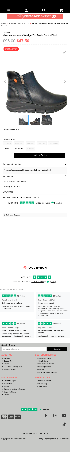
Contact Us (6, 361)
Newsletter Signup (9, 381)
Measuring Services (43, 367)
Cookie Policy (41, 386)
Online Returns (42, 361)
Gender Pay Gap (8, 369)
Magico (46, 439)
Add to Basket (39, 155)
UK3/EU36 (7, 143)
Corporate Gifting (9, 392)
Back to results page (13, 215)
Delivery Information (43, 358)
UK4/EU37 (19, 143)
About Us (6, 358)
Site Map (6, 386)
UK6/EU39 (41, 143)
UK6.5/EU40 (53, 143)
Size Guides (7, 384)
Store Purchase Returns (45, 364)
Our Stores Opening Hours (12, 367)
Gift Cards (40, 369)
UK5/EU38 (30, 143)
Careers (5, 364)
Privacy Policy (41, 384)
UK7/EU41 (7, 149)
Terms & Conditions (43, 381)
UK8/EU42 (19, 149)
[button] (65, 52)
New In (5, 395)
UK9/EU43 (30, 149)
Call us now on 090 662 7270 (35, 434)
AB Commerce (64, 439)
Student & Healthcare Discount (13, 389)
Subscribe (57, 349)
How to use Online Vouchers (46, 372)
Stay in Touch (8, 345)
